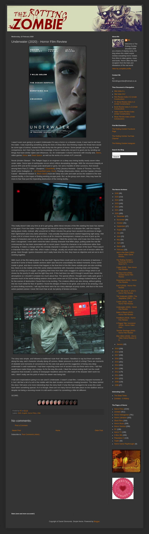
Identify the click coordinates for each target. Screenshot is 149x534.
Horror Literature (120, 418)
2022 (117, 207)
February (120, 250)
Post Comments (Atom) (30, 434)
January (120, 344)
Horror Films (32, 413)
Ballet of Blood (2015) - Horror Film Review (125, 313)
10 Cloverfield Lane (42, 171)
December (121, 216)
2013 (117, 369)
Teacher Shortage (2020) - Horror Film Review (126, 332)
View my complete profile (121, 69)
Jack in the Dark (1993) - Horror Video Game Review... (125, 254)
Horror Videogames (121, 415)
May (118, 240)
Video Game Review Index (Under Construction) (124, 113)
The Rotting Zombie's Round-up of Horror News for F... (124, 262)
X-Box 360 (118, 435)
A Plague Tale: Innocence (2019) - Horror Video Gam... (126, 325)
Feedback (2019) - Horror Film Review (126, 319)
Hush (53, 171)
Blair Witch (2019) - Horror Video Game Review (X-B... (126, 338)
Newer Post (16, 430)
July (118, 233)
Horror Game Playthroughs (124, 444)
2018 (117, 352)
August (120, 230)
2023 (117, 203)
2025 (117, 197)
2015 (117, 362)
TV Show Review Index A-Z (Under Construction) (124, 103)
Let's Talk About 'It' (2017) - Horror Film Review (126, 292)
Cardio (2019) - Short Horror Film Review (124, 303)
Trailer (116, 441)
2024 (117, 200)
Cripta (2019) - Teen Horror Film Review (126, 268)
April (119, 243)
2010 (117, 378)
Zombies (117, 412)
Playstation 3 (119, 438)
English (24, 413)
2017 (117, 355)
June (119, 236)
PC (115, 429)
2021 (117, 210)
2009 (117, 382)
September (121, 226)
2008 (117, 385)
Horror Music (119, 423)
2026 (117, 193)
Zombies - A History (121, 399)
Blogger (97, 521)
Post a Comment (21, 425)
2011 (117, 375)
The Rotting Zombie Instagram (123, 143)
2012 (117, 372)
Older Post (99, 430)
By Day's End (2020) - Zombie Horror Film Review (124, 275)
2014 (117, 365)
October (120, 223)
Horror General (120, 426)
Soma (24, 155)
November (121, 220)
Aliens (98, 153)
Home (58, 430)
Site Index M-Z (119, 94)
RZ (129, 40)
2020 (19, 413)
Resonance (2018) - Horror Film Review (126, 281)
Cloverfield (49, 168)
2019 (117, 349)
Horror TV (118, 432)
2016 (117, 359)
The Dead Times (120, 396)
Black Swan (42, 174)
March (119, 246)
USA (38, 413)
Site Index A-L (119, 91)
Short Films (118, 421)
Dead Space (37, 155)
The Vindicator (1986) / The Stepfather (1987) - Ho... (126, 297)
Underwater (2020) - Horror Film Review (126, 308)
